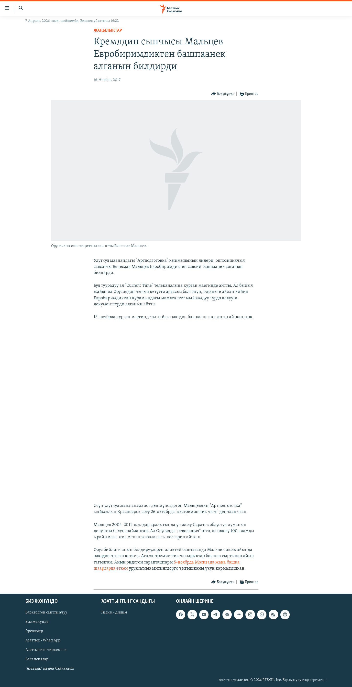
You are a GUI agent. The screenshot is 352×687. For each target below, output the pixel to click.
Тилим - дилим (114, 612)
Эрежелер (34, 631)
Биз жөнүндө (36, 622)
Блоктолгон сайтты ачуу (46, 612)
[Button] (222, 94)
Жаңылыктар (108, 30)
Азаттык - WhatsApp (42, 641)
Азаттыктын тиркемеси (46, 650)
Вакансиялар (36, 659)
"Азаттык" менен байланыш (49, 669)
